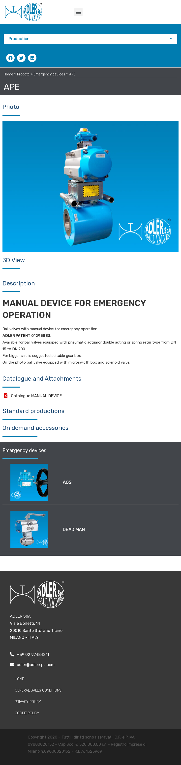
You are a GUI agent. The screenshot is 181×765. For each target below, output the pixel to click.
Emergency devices (49, 74)
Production (90, 39)
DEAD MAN (74, 529)
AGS (67, 482)
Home (8, 74)
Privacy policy (28, 702)
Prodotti (23, 74)
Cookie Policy (27, 713)
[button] (78, 12)
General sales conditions (38, 690)
